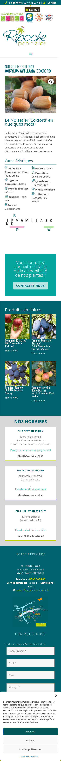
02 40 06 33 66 (37, 579)
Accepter (30, 731)
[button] (56, 695)
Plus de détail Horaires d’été (30, 489)
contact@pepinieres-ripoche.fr (32, 590)
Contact (32, 10)
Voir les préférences (30, 749)
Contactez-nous (30, 286)
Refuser (30, 740)
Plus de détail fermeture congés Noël (30, 450)
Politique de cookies (29, 756)
